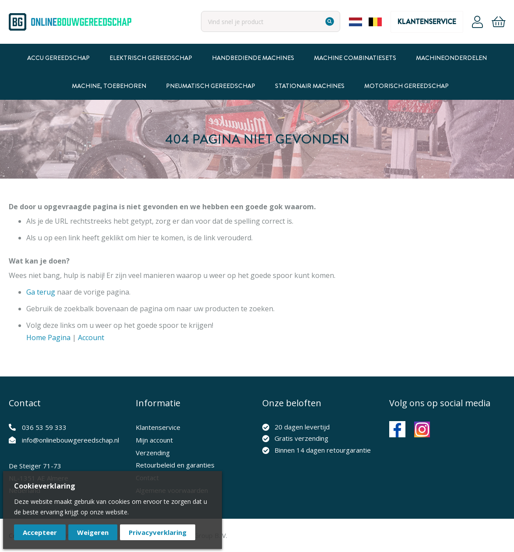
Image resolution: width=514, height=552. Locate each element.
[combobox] (270, 21)
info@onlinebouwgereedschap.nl (70, 440)
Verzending (153, 452)
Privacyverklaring (158, 532)
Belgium (375, 22)
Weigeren (93, 532)
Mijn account (154, 440)
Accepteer (40, 532)
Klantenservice (427, 22)
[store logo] (70, 22)
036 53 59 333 (44, 427)
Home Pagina (48, 337)
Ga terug (40, 292)
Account (477, 22)
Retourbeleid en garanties (175, 465)
